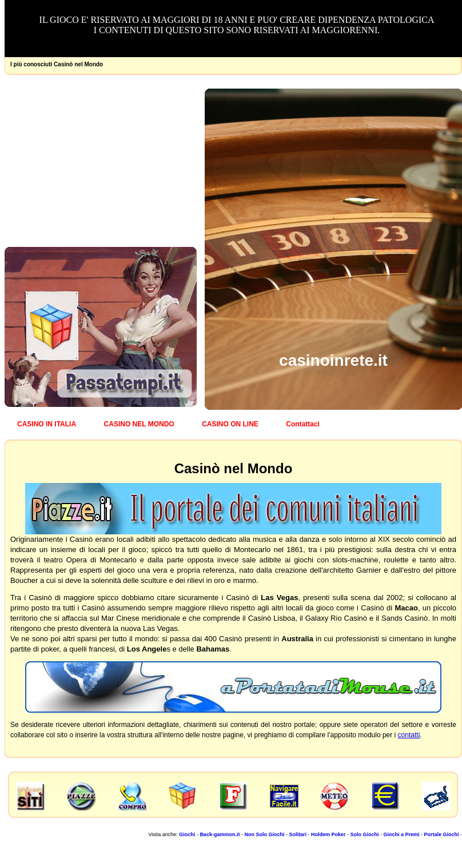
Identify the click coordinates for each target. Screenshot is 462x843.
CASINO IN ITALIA (46, 424)
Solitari (297, 834)
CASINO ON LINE (230, 424)
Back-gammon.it (220, 834)
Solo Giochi (364, 834)
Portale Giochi (441, 834)
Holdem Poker (328, 834)
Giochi (187, 834)
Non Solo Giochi (264, 834)
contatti (409, 735)
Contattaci (303, 424)
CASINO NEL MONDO (139, 424)
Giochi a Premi (401, 834)
